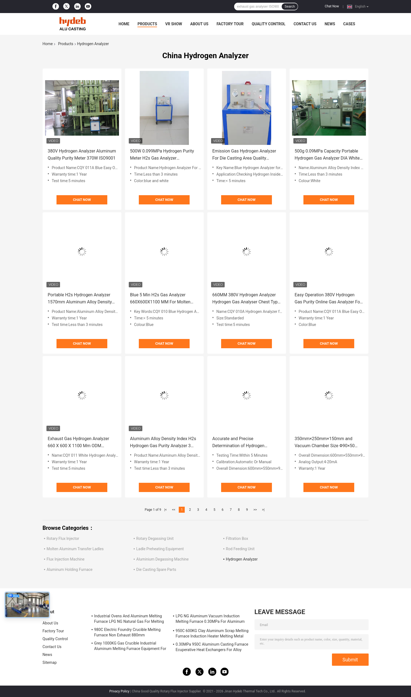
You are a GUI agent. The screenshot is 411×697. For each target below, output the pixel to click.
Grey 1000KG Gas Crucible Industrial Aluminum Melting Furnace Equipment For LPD (130, 646)
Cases (349, 24)
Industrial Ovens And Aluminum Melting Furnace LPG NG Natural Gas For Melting (129, 619)
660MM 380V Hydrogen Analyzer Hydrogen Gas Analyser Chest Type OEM (246, 299)
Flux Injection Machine (66, 559)
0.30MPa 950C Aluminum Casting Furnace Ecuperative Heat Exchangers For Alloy (212, 647)
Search (289, 6)
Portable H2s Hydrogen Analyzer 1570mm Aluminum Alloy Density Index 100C (80, 299)
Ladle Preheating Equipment (160, 549)
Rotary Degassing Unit (155, 538)
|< (165, 510)
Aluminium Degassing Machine (162, 559)
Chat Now (332, 6)
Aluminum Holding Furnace (70, 569)
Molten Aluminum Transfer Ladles (75, 549)
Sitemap (50, 662)
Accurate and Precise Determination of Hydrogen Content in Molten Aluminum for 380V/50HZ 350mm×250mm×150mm (243, 442)
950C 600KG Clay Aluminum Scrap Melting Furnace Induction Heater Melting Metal (212, 633)
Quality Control (268, 24)
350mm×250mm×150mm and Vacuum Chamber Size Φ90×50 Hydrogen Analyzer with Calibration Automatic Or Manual (328, 442)
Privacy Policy (119, 691)
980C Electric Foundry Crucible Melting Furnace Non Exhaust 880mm (127, 632)
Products (147, 24)
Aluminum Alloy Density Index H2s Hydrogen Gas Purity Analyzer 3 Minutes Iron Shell (163, 442)
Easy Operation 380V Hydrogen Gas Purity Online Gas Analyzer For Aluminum (328, 299)
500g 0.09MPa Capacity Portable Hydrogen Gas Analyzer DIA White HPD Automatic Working (327, 155)
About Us (199, 24)
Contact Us (305, 24)
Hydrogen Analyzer (242, 559)
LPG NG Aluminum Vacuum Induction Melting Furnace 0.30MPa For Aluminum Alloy (210, 619)
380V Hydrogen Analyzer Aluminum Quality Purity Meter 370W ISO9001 (82, 154)
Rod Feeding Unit (240, 549)
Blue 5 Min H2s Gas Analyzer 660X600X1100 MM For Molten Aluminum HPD (160, 299)
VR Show (173, 24)
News (330, 24)
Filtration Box (237, 538)
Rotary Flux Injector (63, 538)
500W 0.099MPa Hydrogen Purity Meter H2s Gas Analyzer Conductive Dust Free (162, 155)
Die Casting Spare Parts (156, 569)
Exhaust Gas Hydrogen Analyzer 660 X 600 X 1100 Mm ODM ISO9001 (78, 442)
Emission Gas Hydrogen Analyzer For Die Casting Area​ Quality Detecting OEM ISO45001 (244, 155)
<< (173, 510)
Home (124, 24)
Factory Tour (230, 24)
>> (255, 510)
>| (263, 510)
